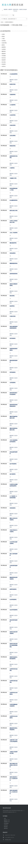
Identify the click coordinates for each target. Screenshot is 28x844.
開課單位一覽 (6, 820)
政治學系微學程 (13, 599)
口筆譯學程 (12, 168)
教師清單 (6, 828)
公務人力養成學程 (13, 232)
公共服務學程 (12, 104)
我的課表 (5, 9)
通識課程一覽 (6, 821)
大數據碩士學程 (13, 178)
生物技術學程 (12, 125)
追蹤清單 (10, 9)
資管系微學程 (12, 338)
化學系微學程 (12, 382)
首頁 (5, 818)
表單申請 (6, 825)
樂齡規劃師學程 (13, 243)
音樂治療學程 (12, 253)
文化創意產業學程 (13, 74)
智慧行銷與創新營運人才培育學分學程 (13, 792)
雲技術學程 (12, 295)
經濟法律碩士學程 (13, 210)
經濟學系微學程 (13, 589)
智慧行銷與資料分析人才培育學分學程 (13, 778)
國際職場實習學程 (13, 263)
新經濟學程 (12, 306)
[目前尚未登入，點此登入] (18, 9)
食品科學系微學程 (13, 609)
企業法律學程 (12, 135)
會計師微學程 (12, 474)
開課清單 (12, 79)
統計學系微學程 (13, 463)
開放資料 (6, 826)
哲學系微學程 (12, 372)
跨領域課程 (6, 823)
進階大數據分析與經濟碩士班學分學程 (13, 765)
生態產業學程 (12, 94)
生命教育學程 (12, 115)
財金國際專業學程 (13, 200)
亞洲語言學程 (12, 316)
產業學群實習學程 (13, 273)
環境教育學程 (12, 145)
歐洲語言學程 (12, 84)
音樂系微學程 (12, 508)
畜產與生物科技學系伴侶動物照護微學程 (13, 645)
